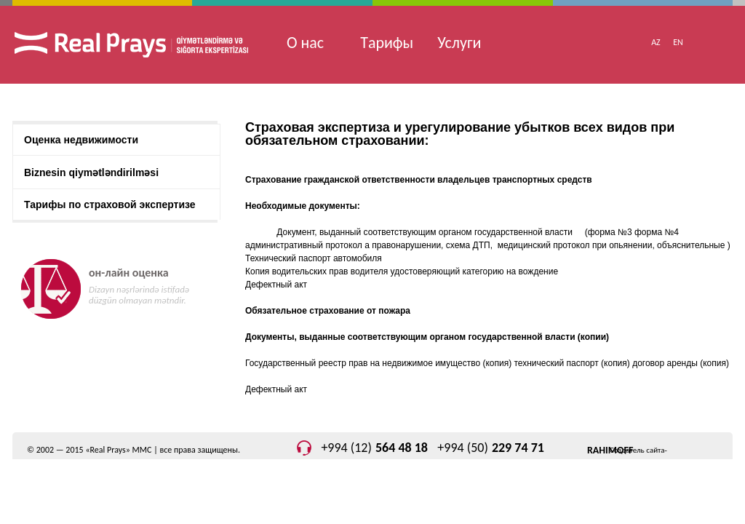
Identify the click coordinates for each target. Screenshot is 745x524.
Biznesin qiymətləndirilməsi (91, 172)
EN (678, 42)
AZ (656, 42)
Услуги (459, 42)
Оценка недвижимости (81, 140)
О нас (305, 42)
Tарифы (386, 42)
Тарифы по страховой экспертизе (110, 204)
